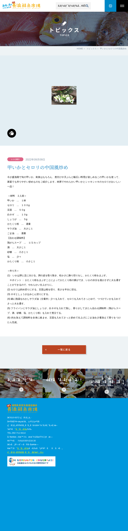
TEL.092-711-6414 (16, 433)
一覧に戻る (64, 349)
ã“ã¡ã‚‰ (21, 429)
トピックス (91, 48)
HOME (80, 48)
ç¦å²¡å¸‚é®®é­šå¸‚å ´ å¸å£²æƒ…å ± (25, 452)
